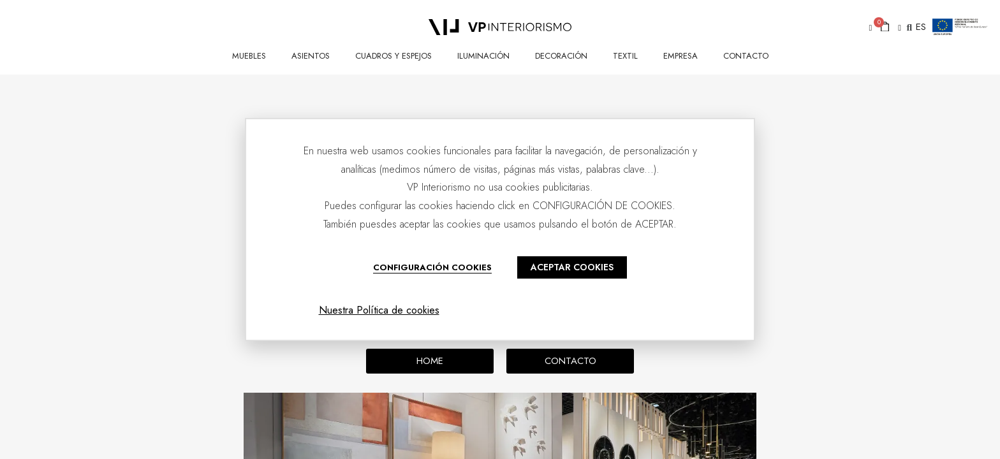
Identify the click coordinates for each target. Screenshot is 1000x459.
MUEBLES (249, 56)
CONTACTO (745, 56)
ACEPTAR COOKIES (572, 267)
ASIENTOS (310, 56)
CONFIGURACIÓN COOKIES (432, 267)
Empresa (680, 56)
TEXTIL (625, 56)
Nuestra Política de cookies (379, 310)
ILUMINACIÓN (483, 56)
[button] (869, 28)
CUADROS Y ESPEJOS (393, 56)
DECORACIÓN (561, 56)
